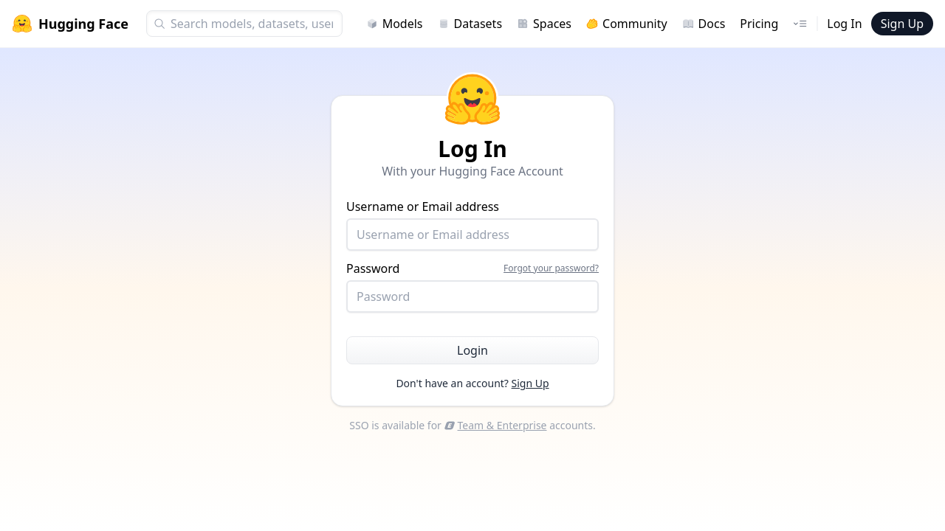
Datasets (470, 23)
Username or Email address (472, 224)
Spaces (544, 23)
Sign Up (902, 23)
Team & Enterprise (495, 425)
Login (472, 350)
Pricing (759, 23)
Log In (844, 23)
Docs (704, 23)
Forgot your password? (551, 268)
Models (394, 23)
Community (626, 23)
